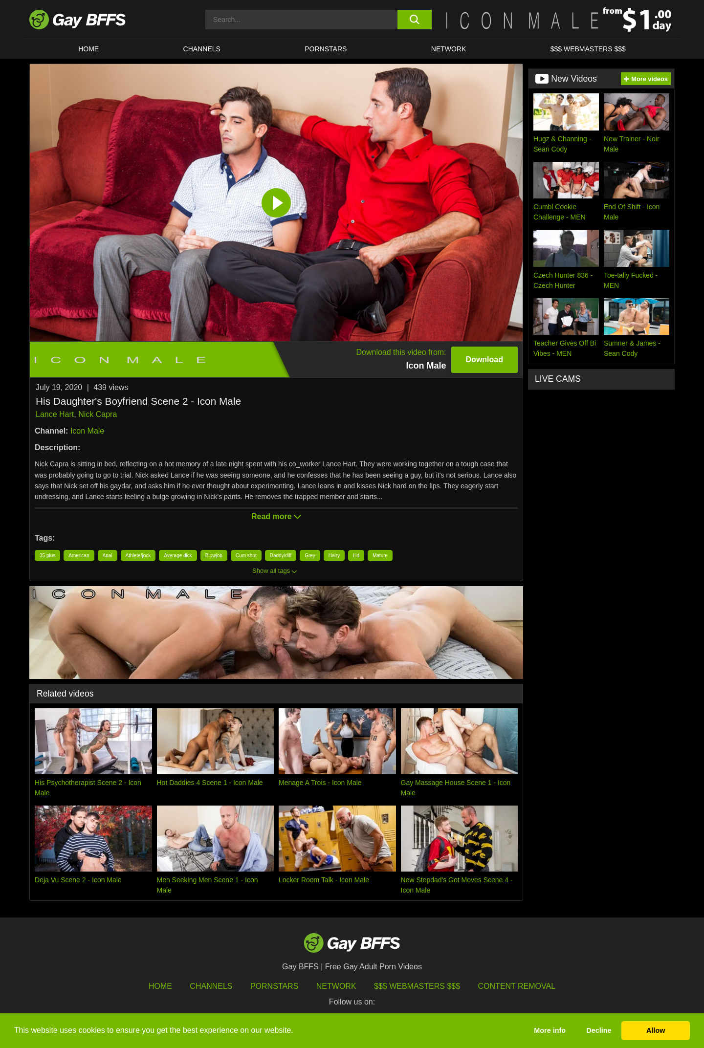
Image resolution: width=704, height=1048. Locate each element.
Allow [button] (655, 1030)
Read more (276, 516)
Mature (380, 555)
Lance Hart (55, 414)
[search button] (414, 19)
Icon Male (87, 431)
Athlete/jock (138, 555)
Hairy (334, 555)
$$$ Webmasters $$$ (588, 49)
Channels (211, 986)
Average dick (178, 555)
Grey (310, 555)
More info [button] (550, 1030)
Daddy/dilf (280, 555)
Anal (107, 555)
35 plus (47, 555)
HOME (88, 49)
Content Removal (517, 986)
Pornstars (274, 986)
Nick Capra (97, 414)
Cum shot (246, 555)
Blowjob (213, 555)
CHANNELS (201, 49)
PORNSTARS (326, 49)
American (78, 555)
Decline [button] (598, 1030)
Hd (356, 555)
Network (448, 49)
